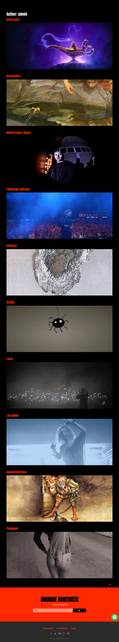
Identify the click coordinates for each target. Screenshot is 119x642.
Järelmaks (73, 626)
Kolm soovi (13, 17)
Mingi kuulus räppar (19, 131)
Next (110, 583)
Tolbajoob (12, 526)
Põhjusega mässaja (18, 187)
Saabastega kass (17, 470)
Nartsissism (14, 74)
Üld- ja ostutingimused (62, 626)
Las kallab (13, 413)
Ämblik (11, 300)
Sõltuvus (12, 244)
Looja (10, 357)
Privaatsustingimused (48, 626)
